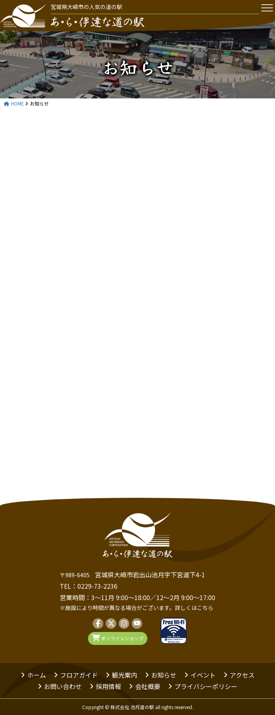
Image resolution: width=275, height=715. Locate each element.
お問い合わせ (63, 686)
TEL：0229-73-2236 (88, 586)
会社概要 (147, 686)
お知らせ (163, 675)
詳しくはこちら (194, 608)
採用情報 (108, 686)
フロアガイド (79, 675)
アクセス (242, 675)
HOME (14, 103)
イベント (203, 675)
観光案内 (124, 675)
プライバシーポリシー (205, 686)
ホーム (36, 675)
